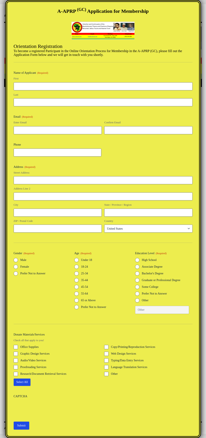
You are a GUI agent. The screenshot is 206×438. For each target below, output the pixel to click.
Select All (22, 382)
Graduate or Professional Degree (161, 280)
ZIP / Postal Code (23, 220)
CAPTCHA (20, 396)
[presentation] (46, 408)
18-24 (84, 266)
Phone (17, 144)
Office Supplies (29, 347)
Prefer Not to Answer (32, 273)
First (16, 78)
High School (149, 260)
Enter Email (20, 122)
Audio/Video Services (33, 360)
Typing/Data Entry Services (127, 360)
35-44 (84, 280)
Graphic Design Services (35, 353)
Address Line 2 (22, 188)
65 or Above (88, 300)
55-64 (84, 293)
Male (23, 260)
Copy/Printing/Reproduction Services (133, 347)
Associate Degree (152, 266)
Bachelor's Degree (152, 273)
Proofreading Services (33, 367)
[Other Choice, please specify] (162, 310)
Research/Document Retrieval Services (43, 373)
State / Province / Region (118, 204)
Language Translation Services (129, 367)
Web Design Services (123, 353)
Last (16, 94)
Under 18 (86, 260)
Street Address (21, 172)
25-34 (84, 273)
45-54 (84, 286)
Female (24, 266)
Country (108, 220)
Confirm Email (112, 122)
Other (145, 300)
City (16, 204)
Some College (150, 286)
